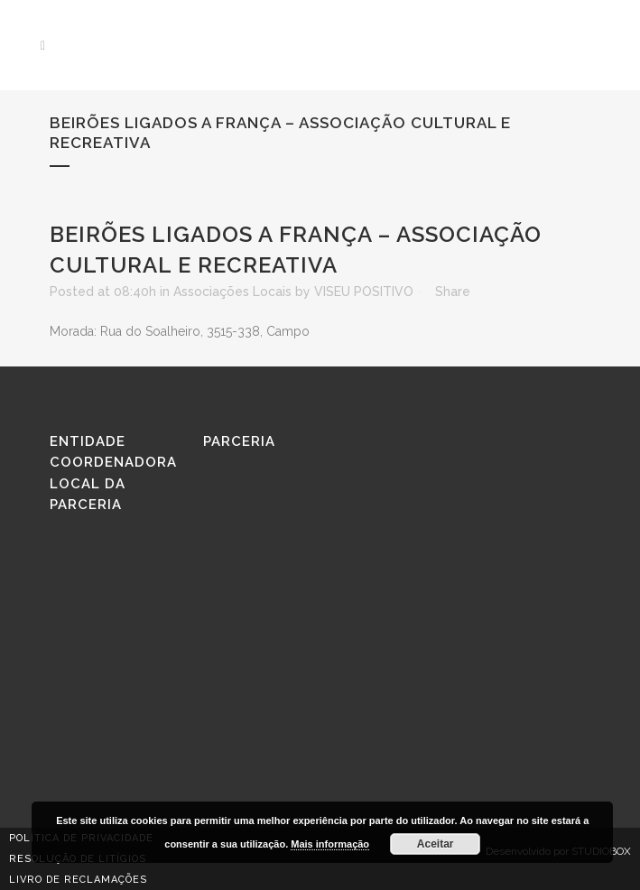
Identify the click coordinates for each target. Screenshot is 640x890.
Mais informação (330, 844)
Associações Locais (232, 291)
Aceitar (435, 844)
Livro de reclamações (78, 879)
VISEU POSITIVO (363, 291)
